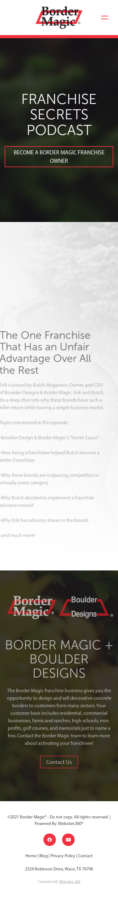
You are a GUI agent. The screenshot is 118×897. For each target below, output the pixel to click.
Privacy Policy (63, 855)
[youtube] (68, 839)
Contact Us (59, 762)
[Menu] (104, 17)
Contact (85, 855)
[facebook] (49, 839)
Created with (59, 881)
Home (31, 855)
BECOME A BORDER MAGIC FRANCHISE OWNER (59, 156)
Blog (43, 855)
